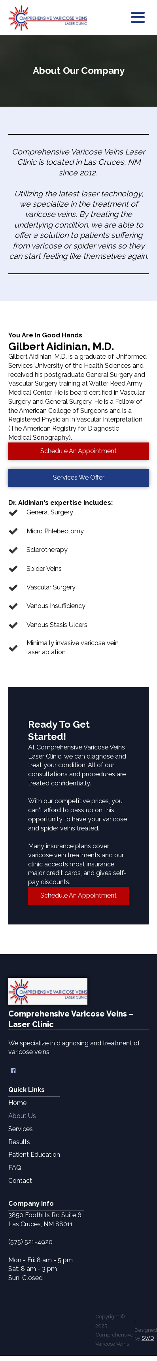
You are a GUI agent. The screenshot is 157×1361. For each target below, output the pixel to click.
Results (19, 1142)
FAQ (14, 1167)
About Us (22, 1116)
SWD (148, 1338)
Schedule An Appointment (78, 451)
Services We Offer (78, 477)
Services (20, 1129)
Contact (20, 1180)
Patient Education (34, 1154)
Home (17, 1103)
